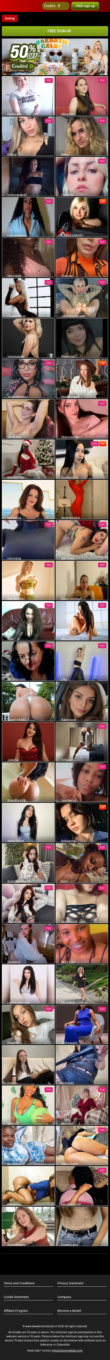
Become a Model (69, 1311)
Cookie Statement (16, 1297)
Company (64, 1297)
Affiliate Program (16, 1311)
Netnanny (46, 1344)
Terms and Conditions (19, 1283)
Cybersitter (63, 1344)
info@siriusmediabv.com (67, 1350)
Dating (10, 18)
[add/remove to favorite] (5, 80)
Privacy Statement (70, 1283)
